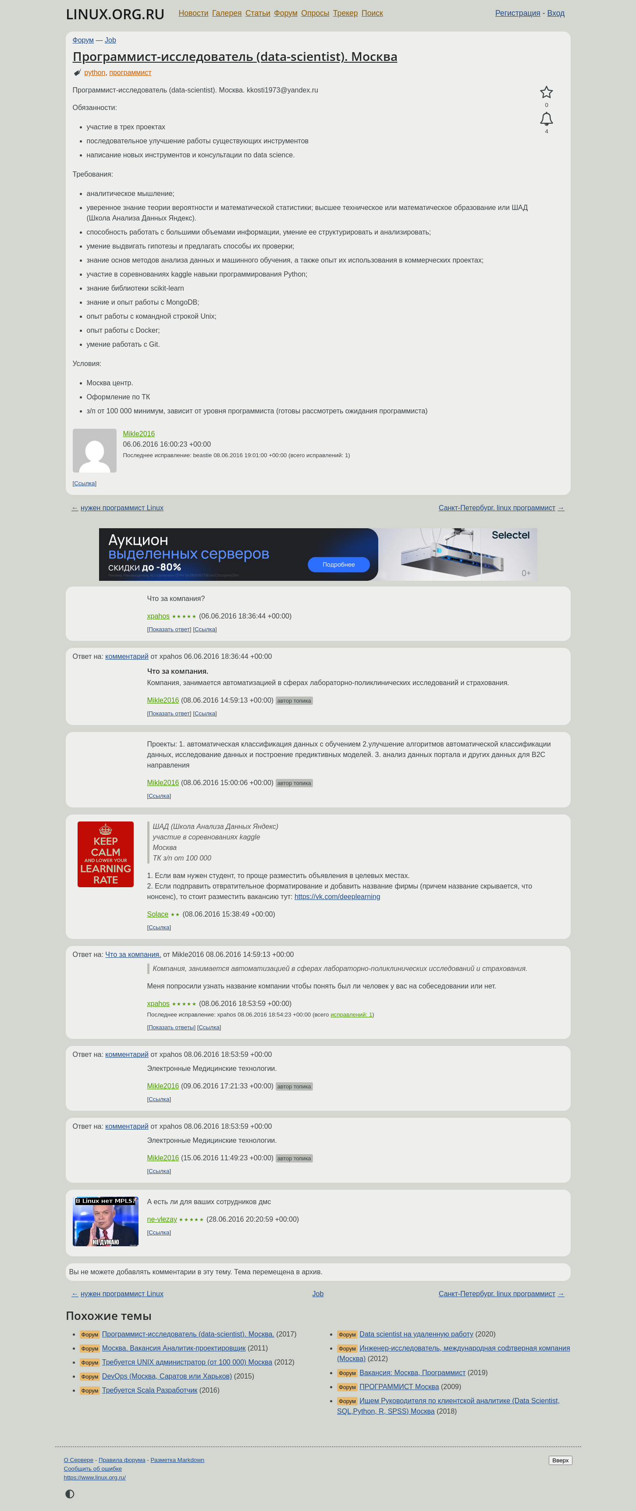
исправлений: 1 (351, 1014)
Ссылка (84, 483)
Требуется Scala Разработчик (150, 1390)
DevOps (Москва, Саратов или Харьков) (167, 1376)
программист (130, 72)
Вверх (560, 1460)
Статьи (257, 13)
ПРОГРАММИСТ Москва (399, 1386)
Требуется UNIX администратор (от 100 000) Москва (187, 1362)
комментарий (127, 656)
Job (110, 40)
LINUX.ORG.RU (115, 13)
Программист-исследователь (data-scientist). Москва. (188, 1334)
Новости (194, 13)
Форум (285, 13)
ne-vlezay (162, 1219)
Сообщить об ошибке (93, 1468)
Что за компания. (133, 954)
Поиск (372, 13)
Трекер (345, 13)
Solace (158, 914)
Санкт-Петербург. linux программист (497, 508)
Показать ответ (169, 629)
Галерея (227, 13)
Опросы (315, 13)
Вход (556, 13)
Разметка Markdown (177, 1460)
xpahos (158, 616)
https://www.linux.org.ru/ (95, 1477)
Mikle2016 (139, 433)
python (94, 72)
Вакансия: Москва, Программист (412, 1372)
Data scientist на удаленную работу (416, 1334)
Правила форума (122, 1460)
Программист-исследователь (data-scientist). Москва (235, 56)
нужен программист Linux (122, 508)
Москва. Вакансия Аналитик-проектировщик (174, 1348)
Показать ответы (171, 1027)
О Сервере (79, 1460)
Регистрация (517, 13)
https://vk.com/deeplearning (337, 896)
